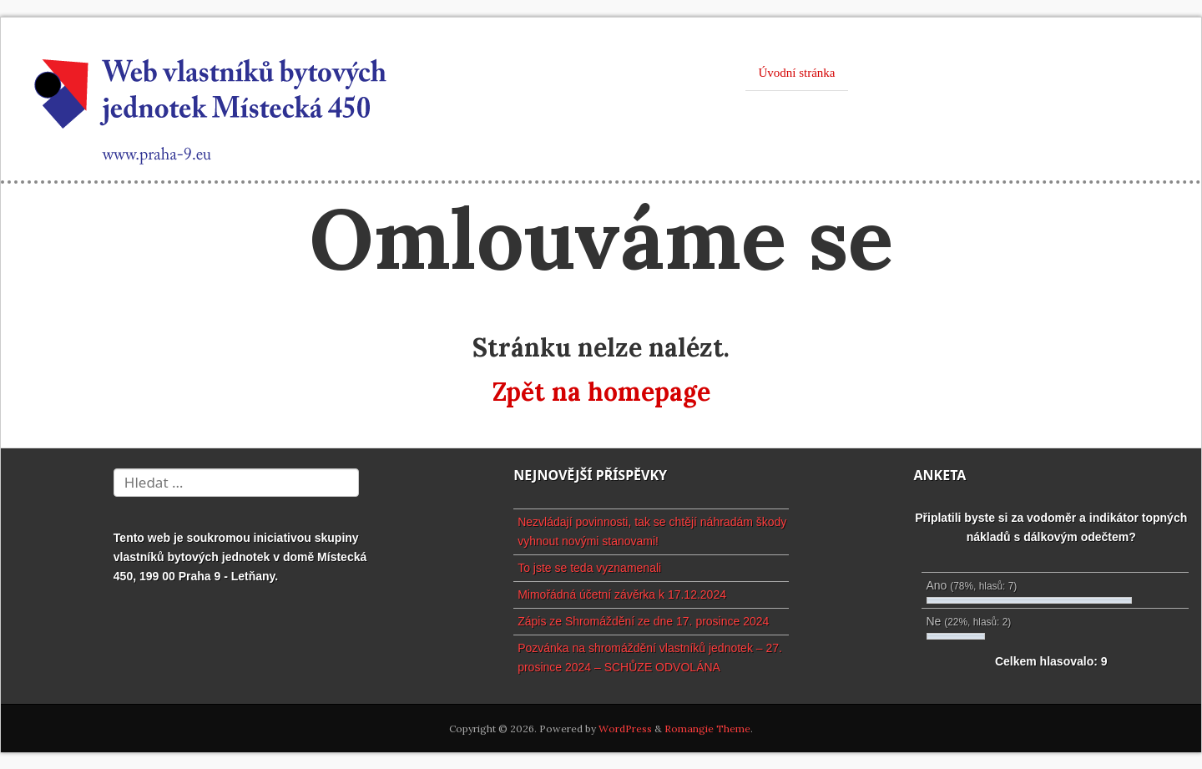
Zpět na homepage (601, 391)
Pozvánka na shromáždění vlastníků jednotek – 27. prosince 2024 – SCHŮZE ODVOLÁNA (650, 657)
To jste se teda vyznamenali (589, 567)
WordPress (625, 728)
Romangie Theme (707, 728)
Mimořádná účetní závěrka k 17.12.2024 (622, 594)
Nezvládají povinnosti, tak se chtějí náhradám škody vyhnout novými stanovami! (652, 531)
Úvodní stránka (796, 72)
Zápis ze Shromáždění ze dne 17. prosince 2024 (643, 621)
